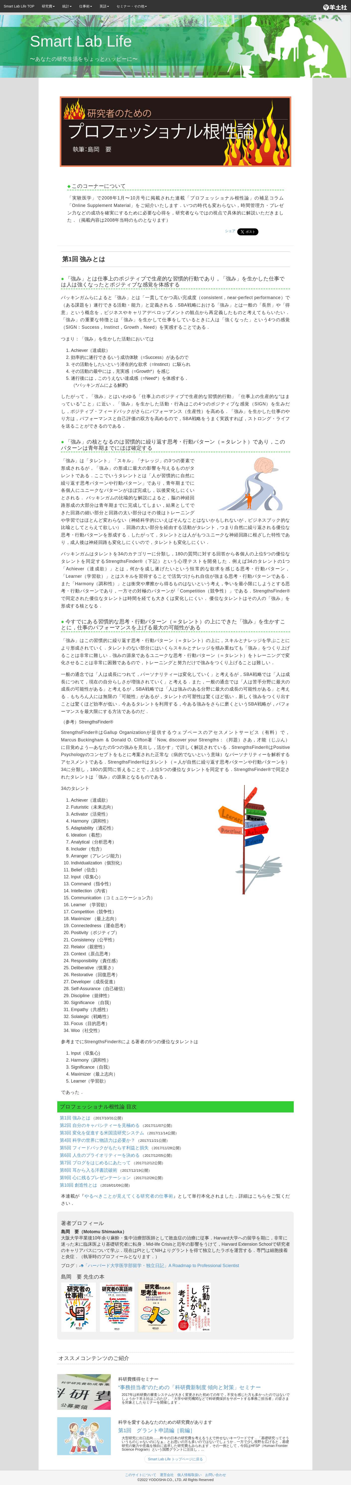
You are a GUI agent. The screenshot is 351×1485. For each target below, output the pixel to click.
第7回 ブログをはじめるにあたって (96, 1162)
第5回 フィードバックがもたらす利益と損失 (105, 1147)
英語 (104, 6)
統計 (67, 6)
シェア (230, 231)
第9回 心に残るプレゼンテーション (96, 1177)
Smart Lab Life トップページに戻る (175, 1459)
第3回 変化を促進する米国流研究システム (102, 1132)
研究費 (48, 6)
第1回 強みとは (75, 1117)
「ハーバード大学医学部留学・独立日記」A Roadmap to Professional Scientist (159, 1265)
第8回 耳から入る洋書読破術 (89, 1170)
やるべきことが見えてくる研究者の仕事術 (128, 1196)
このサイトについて (140, 1475)
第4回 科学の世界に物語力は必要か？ (98, 1140)
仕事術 (85, 6)
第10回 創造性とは (79, 1185)
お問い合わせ (215, 1475)
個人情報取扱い (189, 1475)
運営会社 (167, 1475)
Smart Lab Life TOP (19, 6)
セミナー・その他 (132, 6)
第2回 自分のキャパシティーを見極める (100, 1125)
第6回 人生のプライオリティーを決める (100, 1155)
